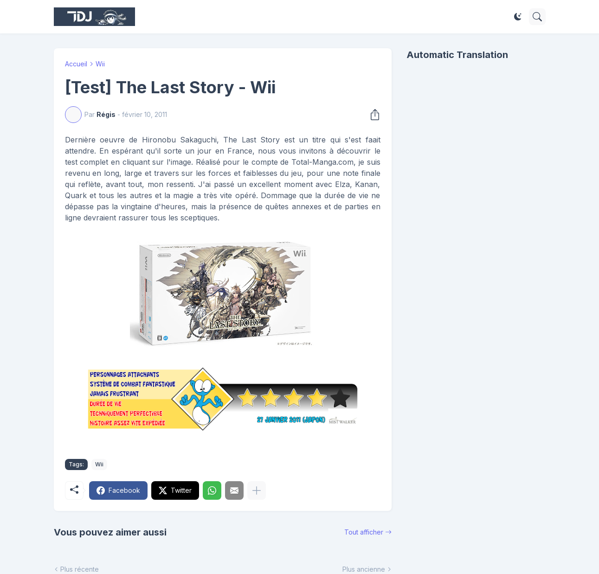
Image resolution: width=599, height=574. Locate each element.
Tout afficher (363, 532)
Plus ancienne (363, 569)
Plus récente (79, 569)
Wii (100, 64)
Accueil (76, 64)
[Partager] (372, 114)
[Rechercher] (537, 16)
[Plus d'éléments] (256, 490)
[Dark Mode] (517, 16)
